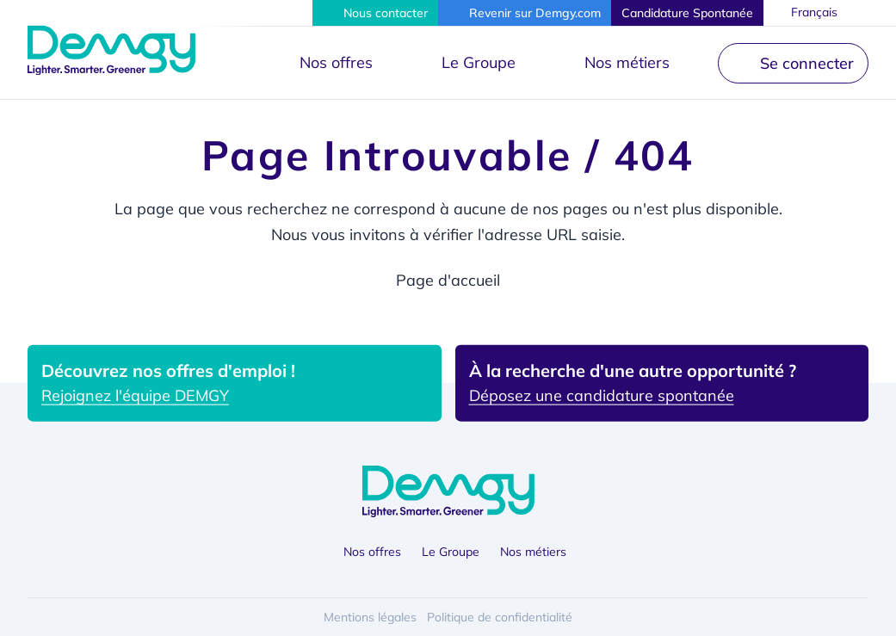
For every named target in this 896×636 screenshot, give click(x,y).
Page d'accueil (448, 280)
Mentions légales (370, 617)
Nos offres (336, 62)
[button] (375, 13)
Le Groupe (479, 62)
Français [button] (815, 12)
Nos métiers (627, 62)
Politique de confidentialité (499, 617)
